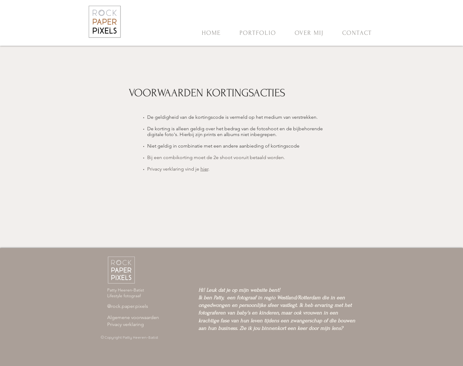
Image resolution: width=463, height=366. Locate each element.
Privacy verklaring (125, 324)
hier (204, 169)
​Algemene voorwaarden (133, 317)
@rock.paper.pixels (127, 306)
